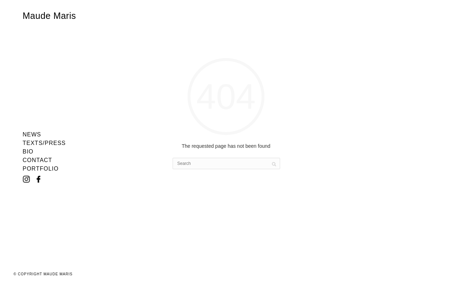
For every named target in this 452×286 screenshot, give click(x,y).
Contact (37, 160)
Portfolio (41, 168)
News (32, 134)
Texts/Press (44, 143)
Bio (28, 151)
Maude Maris (49, 16)
